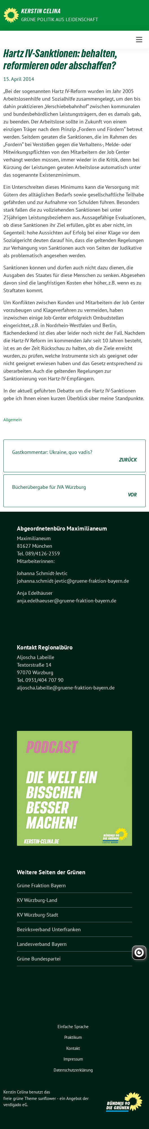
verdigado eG (15, 1104)
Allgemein (12, 419)
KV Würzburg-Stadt (37, 914)
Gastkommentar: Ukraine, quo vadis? (74, 456)
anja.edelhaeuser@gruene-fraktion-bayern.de (66, 600)
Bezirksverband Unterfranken (49, 929)
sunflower (47, 1098)
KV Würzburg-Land (37, 900)
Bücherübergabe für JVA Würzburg (74, 491)
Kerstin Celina (41, 11)
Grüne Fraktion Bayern (41, 885)
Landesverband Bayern (42, 944)
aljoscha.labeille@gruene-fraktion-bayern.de (66, 687)
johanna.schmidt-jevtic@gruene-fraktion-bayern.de (73, 581)
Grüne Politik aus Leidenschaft (59, 19)
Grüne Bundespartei (39, 958)
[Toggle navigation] (139, 39)
